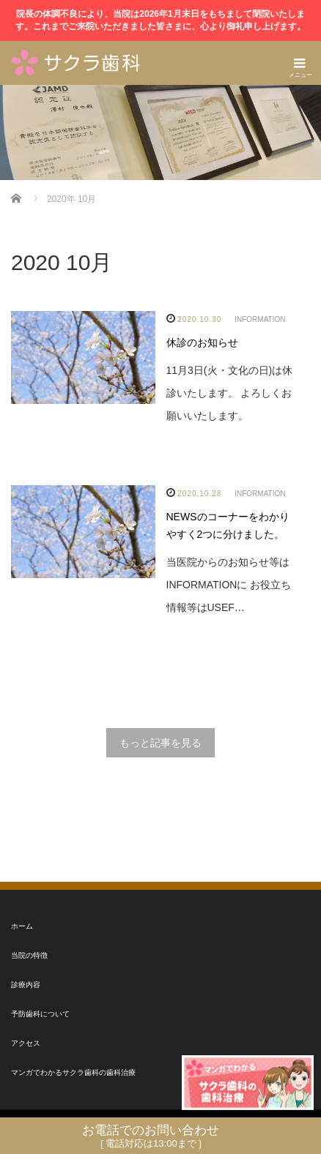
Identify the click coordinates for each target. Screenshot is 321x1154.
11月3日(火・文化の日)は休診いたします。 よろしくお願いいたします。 (229, 392)
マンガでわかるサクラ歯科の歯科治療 (73, 1072)
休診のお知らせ (202, 342)
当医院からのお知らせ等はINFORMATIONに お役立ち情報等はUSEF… (229, 584)
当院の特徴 (29, 955)
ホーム (22, 926)
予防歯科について (40, 1014)
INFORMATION (260, 319)
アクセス (25, 1043)
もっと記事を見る (160, 743)
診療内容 (25, 985)
